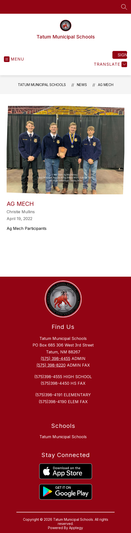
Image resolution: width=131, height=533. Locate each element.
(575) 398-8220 (51, 365)
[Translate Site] (110, 64)
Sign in (122, 54)
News (82, 85)
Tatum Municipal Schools (42, 85)
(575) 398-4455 (55, 358)
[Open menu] (14, 59)
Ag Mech (105, 85)
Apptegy (76, 528)
